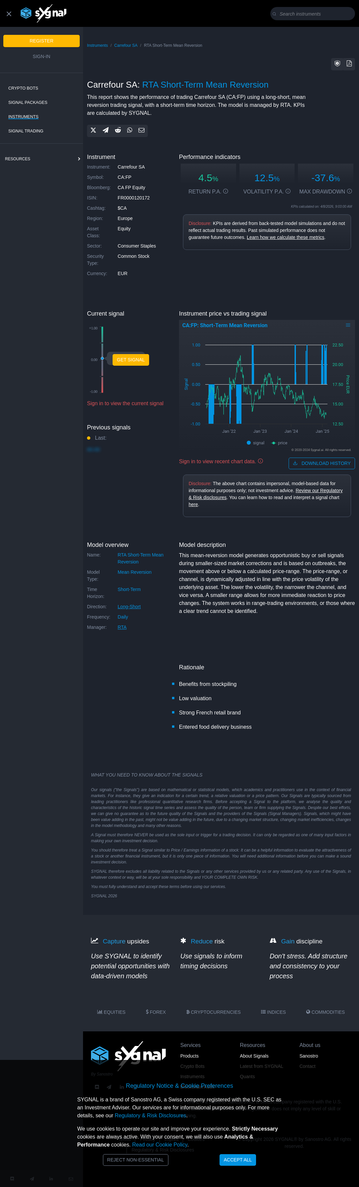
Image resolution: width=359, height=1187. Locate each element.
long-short (129, 606)
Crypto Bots (23, 88)
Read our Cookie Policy (159, 1145)
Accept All (238, 1159)
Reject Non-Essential (135, 1159)
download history (322, 463)
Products (189, 1056)
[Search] (314, 14)
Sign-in (41, 56)
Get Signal (131, 359)
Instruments (23, 116)
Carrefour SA (125, 45)
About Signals (254, 1056)
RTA (122, 627)
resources (17, 159)
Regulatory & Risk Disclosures (150, 1115)
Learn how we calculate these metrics (285, 237)
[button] (337, 64)
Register (41, 40)
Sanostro (309, 1056)
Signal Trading (26, 131)
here (193, 504)
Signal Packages (27, 102)
